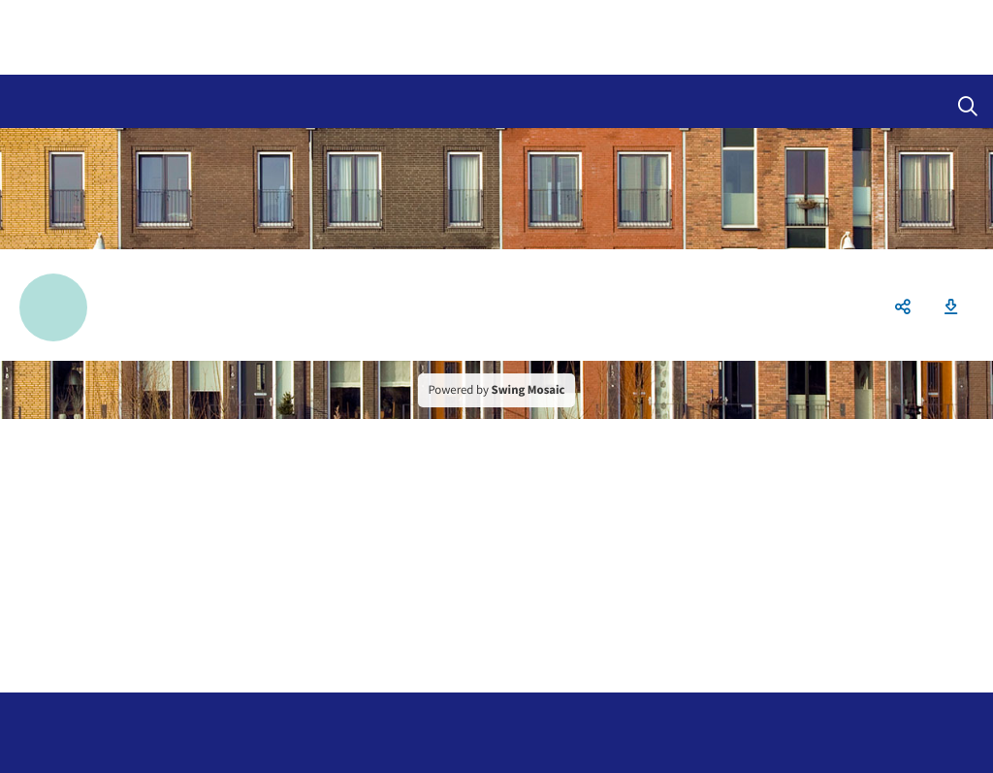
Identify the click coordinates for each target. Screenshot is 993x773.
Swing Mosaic (528, 390)
